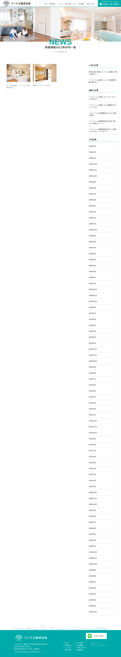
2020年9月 (92, 510)
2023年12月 (93, 289)
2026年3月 (92, 146)
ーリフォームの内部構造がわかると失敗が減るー (102, 114)
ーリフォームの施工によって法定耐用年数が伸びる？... (102, 81)
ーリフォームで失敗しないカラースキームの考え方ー (102, 98)
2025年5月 (92, 206)
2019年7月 (92, 582)
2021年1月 (92, 486)
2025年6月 (92, 200)
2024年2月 (92, 277)
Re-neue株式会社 (24, 652)
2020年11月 (93, 498)
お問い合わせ (90, 4)
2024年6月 (92, 253)
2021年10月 (93, 433)
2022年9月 (92, 367)
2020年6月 (92, 528)
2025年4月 (92, 212)
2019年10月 (93, 564)
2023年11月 (93, 295)
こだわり (60, 4)
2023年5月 (92, 319)
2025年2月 (92, 224)
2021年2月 (92, 480)
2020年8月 (92, 516)
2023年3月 (92, 331)
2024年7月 (92, 247)
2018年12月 (93, 612)
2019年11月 (93, 558)
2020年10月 (93, 504)
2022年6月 (92, 385)
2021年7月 (92, 450)
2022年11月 (93, 355)
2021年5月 (92, 462)
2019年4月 (92, 600)
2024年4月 (92, 265)
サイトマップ (96, 643)
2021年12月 (93, 421)
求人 (74, 4)
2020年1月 (92, 546)
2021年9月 (92, 439)
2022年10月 (93, 361)
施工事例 (68, 4)
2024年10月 (93, 230)
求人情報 (80, 643)
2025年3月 (92, 218)
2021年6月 (92, 456)
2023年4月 (92, 325)
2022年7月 (92, 379)
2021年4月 (92, 468)
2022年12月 (93, 349)
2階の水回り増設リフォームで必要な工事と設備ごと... (103, 73)
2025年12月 (93, 164)
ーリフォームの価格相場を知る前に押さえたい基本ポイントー (102, 122)
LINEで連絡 (99, 636)
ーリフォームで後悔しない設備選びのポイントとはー (102, 106)
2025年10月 (93, 176)
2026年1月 (92, 158)
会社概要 (81, 4)
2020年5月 (92, 534)
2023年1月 (92, 343)
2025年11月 (93, 170)
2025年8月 (92, 188)
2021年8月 (92, 444)
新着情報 (80, 650)
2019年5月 (92, 594)
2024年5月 (92, 259)
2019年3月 (92, 606)
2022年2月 (92, 409)
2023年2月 (92, 337)
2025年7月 (92, 194)
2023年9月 (92, 307)
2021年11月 (93, 427)
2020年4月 (92, 540)
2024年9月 (92, 236)
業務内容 (52, 4)
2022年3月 (92, 403)
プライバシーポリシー (99, 645)
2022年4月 (92, 397)
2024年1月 (92, 283)
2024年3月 (92, 271)
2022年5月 (92, 391)
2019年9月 (92, 570)
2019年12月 (93, 552)
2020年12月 (93, 492)
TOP (45, 4)
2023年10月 (93, 301)
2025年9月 (92, 182)
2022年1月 (92, 415)
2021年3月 (92, 474)
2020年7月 (92, 522)
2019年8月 (92, 576)
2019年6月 (92, 588)
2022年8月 (92, 373)
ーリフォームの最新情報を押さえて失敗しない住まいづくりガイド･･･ (102, 130)
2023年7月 (92, 313)
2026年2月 (92, 152)
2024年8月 (92, 242)
